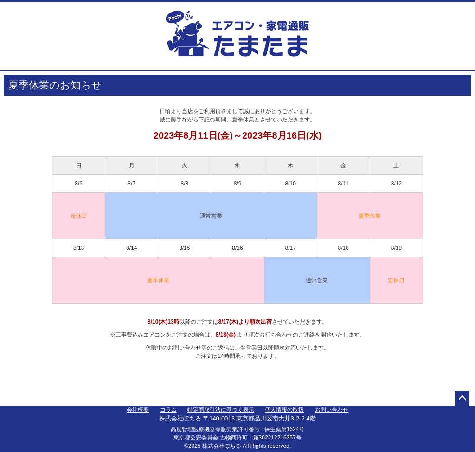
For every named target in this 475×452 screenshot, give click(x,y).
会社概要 (138, 410)
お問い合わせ (331, 410)
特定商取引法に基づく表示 (220, 410)
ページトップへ (462, 398)
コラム (168, 410)
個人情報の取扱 (284, 410)
